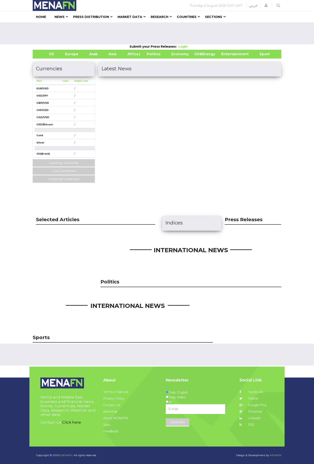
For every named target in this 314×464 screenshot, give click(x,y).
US (46, 54)
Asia (112, 54)
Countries (186, 17)
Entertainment (228, 54)
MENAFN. (67, 455)
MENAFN (275, 455)
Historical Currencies (63, 179)
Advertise (110, 412)
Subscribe (177, 422)
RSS (246, 425)
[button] (266, 5)
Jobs (106, 425)
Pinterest (250, 412)
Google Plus (252, 405)
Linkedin (250, 418)
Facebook (251, 392)
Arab (93, 54)
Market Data (130, 17)
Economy (180, 54)
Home (41, 17)
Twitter (249, 398)
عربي (253, 5)
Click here (71, 422)
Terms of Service (115, 392)
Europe (72, 54)
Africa (132, 54)
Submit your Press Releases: (154, 46)
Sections (213, 17)
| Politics (152, 54)
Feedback (110, 431)
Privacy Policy (113, 398)
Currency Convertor (64, 163)
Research (159, 17)
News (60, 17)
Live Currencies (63, 171)
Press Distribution (91, 17)
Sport (262, 54)
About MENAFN (115, 418)
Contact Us (111, 405)
